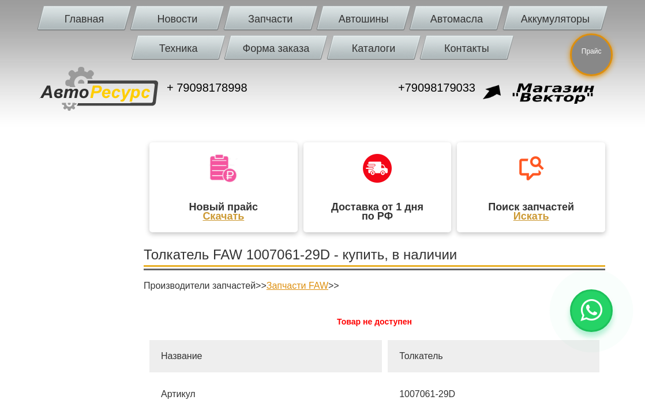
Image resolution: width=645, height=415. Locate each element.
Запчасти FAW (297, 285)
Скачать (223, 216)
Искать (531, 216)
